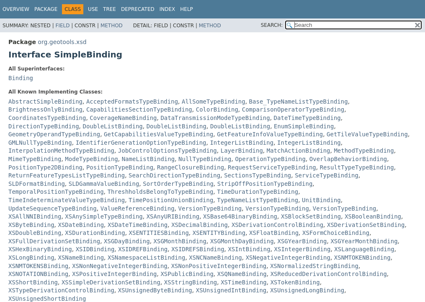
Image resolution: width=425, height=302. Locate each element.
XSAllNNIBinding (34, 216)
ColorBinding (217, 109)
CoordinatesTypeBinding (47, 118)
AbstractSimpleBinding (45, 101)
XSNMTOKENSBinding (38, 266)
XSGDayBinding (127, 241)
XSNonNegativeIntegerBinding (119, 266)
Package (45, 9)
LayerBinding (242, 150)
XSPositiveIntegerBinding (114, 274)
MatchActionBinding (298, 150)
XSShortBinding (33, 282)
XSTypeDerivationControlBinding (61, 290)
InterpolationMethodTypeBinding (61, 150)
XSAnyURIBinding (173, 216)
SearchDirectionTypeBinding (174, 175)
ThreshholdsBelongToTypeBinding (160, 191)
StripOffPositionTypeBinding (265, 183)
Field (62, 26)
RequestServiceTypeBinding (272, 167)
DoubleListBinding (112, 126)
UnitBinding (321, 200)
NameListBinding (148, 159)
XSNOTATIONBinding (38, 274)
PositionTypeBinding (119, 167)
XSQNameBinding (242, 274)
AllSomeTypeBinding (213, 101)
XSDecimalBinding (199, 224)
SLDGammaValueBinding (104, 183)
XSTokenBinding (295, 282)
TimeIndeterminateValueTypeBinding (66, 200)
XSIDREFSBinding (197, 249)
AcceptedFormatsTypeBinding (132, 101)
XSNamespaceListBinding (146, 257)
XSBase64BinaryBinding (240, 216)
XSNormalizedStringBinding (314, 266)
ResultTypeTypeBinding (357, 167)
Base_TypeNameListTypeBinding (298, 101)
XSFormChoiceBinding (335, 232)
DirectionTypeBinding (43, 126)
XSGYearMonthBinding (363, 241)
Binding (20, 78)
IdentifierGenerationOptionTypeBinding (141, 142)
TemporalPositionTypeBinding (56, 191)
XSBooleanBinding (373, 216)
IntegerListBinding (241, 142)
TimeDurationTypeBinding (257, 191)
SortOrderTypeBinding (178, 183)
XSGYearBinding (302, 241)
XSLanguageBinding (364, 249)
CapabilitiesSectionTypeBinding (139, 109)
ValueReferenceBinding (137, 208)
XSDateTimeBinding (137, 224)
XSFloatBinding (274, 232)
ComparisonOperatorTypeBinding (293, 109)
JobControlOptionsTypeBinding (167, 150)
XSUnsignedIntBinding (231, 290)
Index (167, 9)
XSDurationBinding (95, 232)
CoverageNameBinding (123, 118)
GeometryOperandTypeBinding (54, 134)
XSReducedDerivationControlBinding (328, 274)
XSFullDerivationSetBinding (54, 241)
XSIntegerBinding (302, 249)
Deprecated (138, 9)
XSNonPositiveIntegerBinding (219, 266)
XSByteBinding (31, 224)
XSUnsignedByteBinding (155, 290)
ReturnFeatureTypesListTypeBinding (66, 175)
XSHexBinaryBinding (40, 249)
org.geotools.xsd (62, 42)
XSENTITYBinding (219, 232)
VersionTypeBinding (210, 208)
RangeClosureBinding (190, 167)
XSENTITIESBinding (159, 232)
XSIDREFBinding (142, 249)
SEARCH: (272, 25)
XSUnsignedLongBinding (307, 290)
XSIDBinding (95, 249)
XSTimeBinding (244, 282)
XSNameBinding (81, 257)
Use (93, 9)
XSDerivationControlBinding (277, 224)
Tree (109, 9)
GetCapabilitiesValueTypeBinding (158, 134)
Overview (16, 9)
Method (111, 26)
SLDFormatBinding (36, 183)
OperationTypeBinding (270, 159)
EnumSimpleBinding (304, 126)
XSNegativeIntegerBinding (288, 257)
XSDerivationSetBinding (365, 224)
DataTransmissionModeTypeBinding (215, 118)
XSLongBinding (31, 257)
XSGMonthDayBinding (242, 241)
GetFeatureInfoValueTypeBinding (270, 134)
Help (186, 9)
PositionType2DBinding (45, 167)
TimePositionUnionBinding (171, 200)
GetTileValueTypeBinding (367, 134)
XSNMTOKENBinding (362, 257)
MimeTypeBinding (34, 159)
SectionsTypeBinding (257, 175)
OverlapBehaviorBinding (348, 159)
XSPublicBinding (186, 274)
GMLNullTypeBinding (40, 142)
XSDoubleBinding (34, 232)
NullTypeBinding (204, 159)
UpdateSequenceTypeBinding (52, 208)
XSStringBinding (190, 282)
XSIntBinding (249, 249)
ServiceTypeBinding (326, 175)
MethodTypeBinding (364, 150)
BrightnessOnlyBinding (45, 109)
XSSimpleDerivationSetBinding (111, 282)
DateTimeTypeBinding (307, 118)
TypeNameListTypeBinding (257, 200)
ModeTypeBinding (91, 159)
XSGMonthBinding (180, 241)
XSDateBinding (81, 224)
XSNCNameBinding (215, 257)
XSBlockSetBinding (311, 216)
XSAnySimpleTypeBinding (103, 216)
